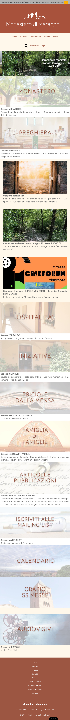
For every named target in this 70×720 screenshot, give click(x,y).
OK (66, 2)
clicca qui (60, 2)
